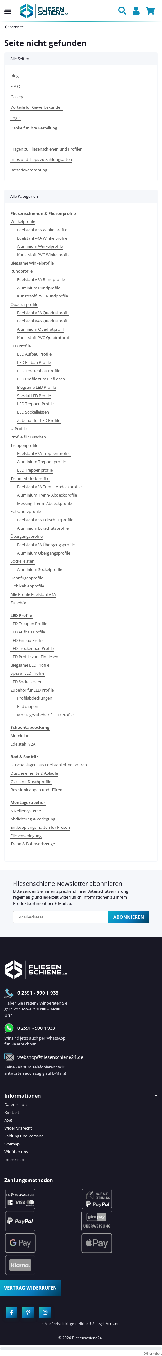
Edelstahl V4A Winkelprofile (42, 238)
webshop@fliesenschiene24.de (50, 1057)
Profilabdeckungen (34, 698)
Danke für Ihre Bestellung (34, 128)
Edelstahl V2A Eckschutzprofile (45, 520)
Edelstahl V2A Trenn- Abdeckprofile (49, 486)
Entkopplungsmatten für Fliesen (40, 827)
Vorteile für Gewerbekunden (37, 107)
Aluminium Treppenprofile (41, 462)
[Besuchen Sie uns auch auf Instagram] (45, 1312)
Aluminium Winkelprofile (40, 246)
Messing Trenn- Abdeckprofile (44, 503)
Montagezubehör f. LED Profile (45, 715)
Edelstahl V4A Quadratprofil (42, 321)
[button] (123, 11)
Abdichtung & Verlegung (33, 819)
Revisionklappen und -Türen (36, 789)
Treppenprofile (24, 445)
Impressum (14, 1159)
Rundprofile (22, 271)
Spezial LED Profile (34, 395)
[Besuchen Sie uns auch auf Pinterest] (28, 1312)
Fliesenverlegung (26, 835)
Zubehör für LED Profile (38, 420)
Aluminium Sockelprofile (39, 569)
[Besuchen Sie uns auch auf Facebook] (11, 1312)
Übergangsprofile (27, 536)
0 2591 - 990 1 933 (38, 993)
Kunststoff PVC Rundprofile (42, 296)
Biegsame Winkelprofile (32, 263)
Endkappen (27, 706)
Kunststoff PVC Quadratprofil (44, 337)
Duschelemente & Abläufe (34, 773)
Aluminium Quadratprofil (40, 329)
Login (16, 117)
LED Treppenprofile (35, 470)
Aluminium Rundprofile (38, 288)
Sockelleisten (22, 561)
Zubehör (18, 602)
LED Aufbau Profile (34, 354)
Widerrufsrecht (18, 1128)
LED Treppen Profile (35, 403)
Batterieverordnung (29, 170)
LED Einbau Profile (34, 362)
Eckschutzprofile (26, 511)
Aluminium (21, 735)
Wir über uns (16, 1151)
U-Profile (19, 428)
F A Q (15, 86)
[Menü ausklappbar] (7, 5)
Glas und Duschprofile (31, 781)
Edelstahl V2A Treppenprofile (43, 453)
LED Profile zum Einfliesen (41, 379)
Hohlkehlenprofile (27, 586)
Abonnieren (128, 917)
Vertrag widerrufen (30, 1288)
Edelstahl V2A (23, 744)
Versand (112, 1323)
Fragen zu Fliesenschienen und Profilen (47, 149)
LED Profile (21, 346)
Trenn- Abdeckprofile (30, 478)
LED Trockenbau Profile (38, 371)
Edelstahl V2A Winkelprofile (42, 230)
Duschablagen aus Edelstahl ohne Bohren (49, 765)
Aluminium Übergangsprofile (43, 553)
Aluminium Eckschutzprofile (43, 528)
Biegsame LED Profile (36, 387)
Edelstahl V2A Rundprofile (41, 279)
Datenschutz (16, 1104)
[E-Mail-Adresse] (61, 917)
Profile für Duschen (28, 437)
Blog (15, 76)
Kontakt (11, 1112)
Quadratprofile (24, 304)
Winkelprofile (23, 221)
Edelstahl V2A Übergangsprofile (46, 544)
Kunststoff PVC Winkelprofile (43, 254)
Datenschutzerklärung (107, 891)
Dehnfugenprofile (27, 578)
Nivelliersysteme (26, 811)
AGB (8, 1120)
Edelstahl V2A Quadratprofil (42, 312)
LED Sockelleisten (33, 412)
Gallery (17, 96)
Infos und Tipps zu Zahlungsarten (41, 159)
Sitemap (12, 1144)
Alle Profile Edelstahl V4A (33, 594)
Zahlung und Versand (24, 1136)
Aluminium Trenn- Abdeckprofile (47, 495)
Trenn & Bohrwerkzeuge (33, 843)
